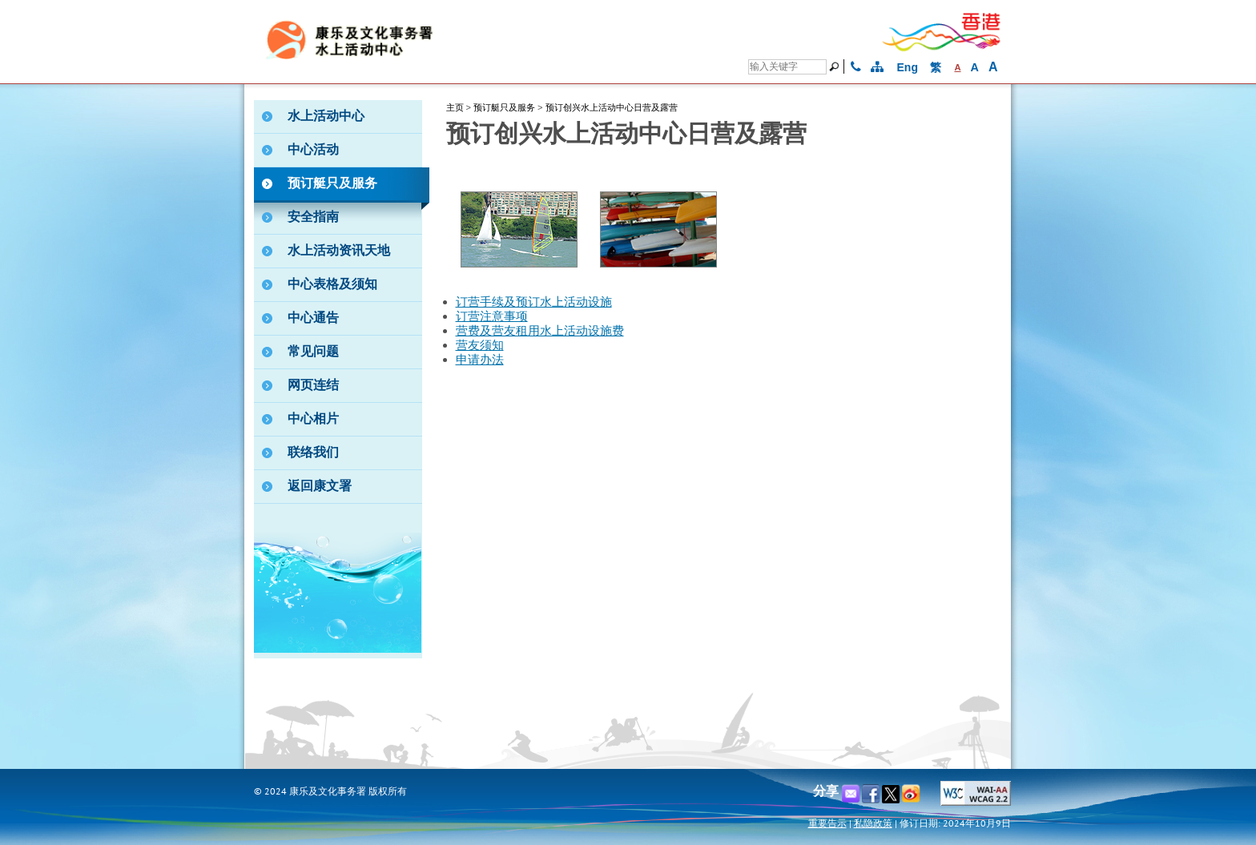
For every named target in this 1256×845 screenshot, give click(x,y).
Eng (907, 67)
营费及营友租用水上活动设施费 (540, 331)
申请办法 (480, 359)
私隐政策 (873, 823)
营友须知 (480, 345)
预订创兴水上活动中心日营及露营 (611, 107)
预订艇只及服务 (504, 107)
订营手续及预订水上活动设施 (534, 302)
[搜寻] (787, 66)
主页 (455, 107)
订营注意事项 (492, 316)
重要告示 (827, 823)
